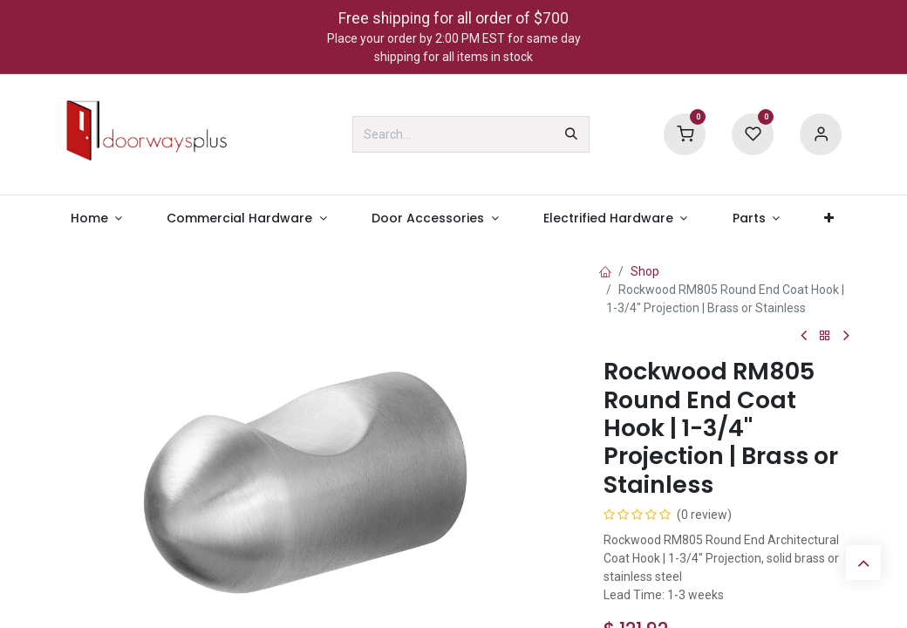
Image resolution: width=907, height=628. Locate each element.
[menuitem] (96, 218)
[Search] (571, 134)
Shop (645, 271)
